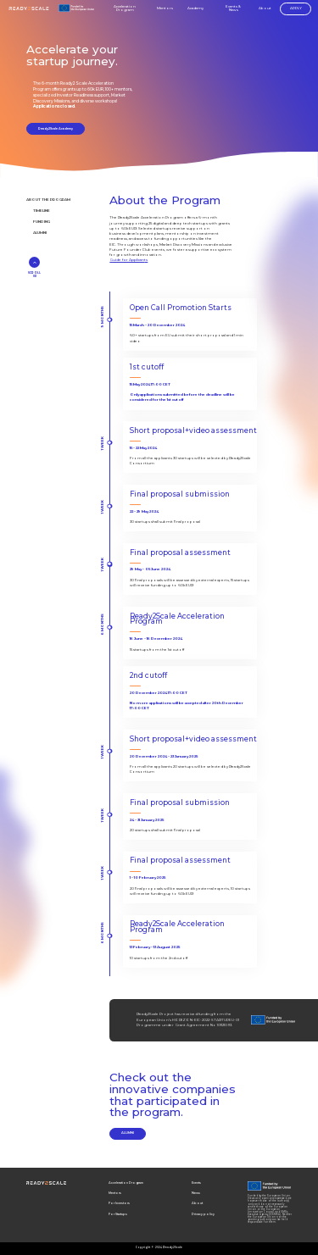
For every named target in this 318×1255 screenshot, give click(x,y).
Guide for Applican (126, 260)
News (196, 1193)
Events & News (233, 8)
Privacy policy (203, 1214)
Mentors (165, 8)
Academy (195, 8)
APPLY (296, 8)
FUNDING (41, 221)
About (265, 8)
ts (146, 260)
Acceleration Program (125, 8)
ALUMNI (40, 232)
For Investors (119, 1203)
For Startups (118, 1214)
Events (196, 1182)
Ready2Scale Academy (55, 128)
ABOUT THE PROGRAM (48, 199)
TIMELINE (41, 210)
